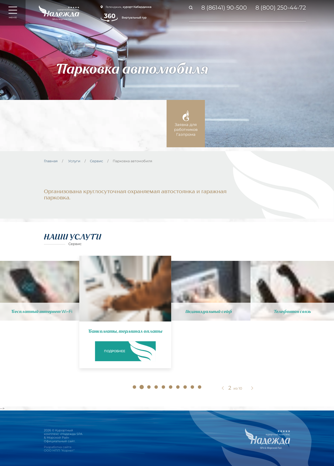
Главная (51, 161)
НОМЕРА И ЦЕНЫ (108, 436)
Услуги (74, 161)
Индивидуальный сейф (209, 311)
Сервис (96, 161)
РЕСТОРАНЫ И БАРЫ (111, 446)
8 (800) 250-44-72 (280, 7)
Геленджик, (126, 7)
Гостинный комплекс (114, 427)
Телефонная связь (292, 311)
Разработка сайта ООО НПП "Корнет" (59, 451)
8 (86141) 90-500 (224, 7)
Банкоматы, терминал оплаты (125, 331)
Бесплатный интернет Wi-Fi (41, 311)
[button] (134, 387)
